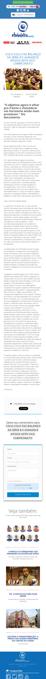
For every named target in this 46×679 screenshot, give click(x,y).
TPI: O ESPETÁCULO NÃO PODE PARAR (23, 595)
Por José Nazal (23, 644)
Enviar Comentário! (23, 494)
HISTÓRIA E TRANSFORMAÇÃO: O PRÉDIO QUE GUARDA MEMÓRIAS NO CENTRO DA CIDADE (23, 638)
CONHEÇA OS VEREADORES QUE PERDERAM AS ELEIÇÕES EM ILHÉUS (23, 552)
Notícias (8, 547)
